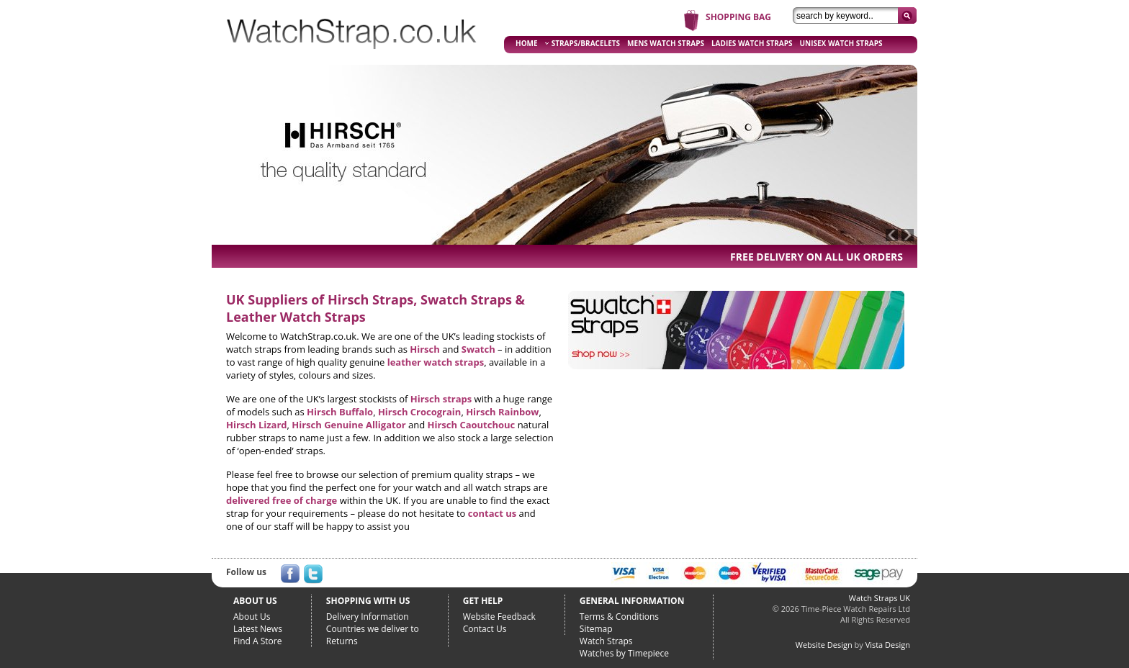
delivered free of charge (281, 500)
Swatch (478, 349)
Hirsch (425, 349)
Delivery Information (367, 616)
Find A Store (257, 641)
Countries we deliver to (372, 629)
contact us (492, 513)
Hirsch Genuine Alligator (348, 424)
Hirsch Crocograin (419, 411)
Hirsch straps (441, 398)
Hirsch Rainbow (502, 411)
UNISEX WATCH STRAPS (841, 43)
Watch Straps (606, 641)
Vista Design (887, 644)
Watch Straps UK (879, 597)
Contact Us (485, 629)
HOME (527, 43)
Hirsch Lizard (256, 424)
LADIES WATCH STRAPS (752, 43)
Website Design (824, 644)
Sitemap (596, 629)
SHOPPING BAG (738, 17)
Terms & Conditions (619, 616)
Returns (342, 641)
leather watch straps (435, 362)
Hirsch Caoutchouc (472, 424)
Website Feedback (499, 616)
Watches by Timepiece (624, 653)
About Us (251, 616)
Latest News (257, 629)
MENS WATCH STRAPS (665, 43)
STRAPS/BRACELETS (582, 43)
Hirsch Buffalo (340, 411)
